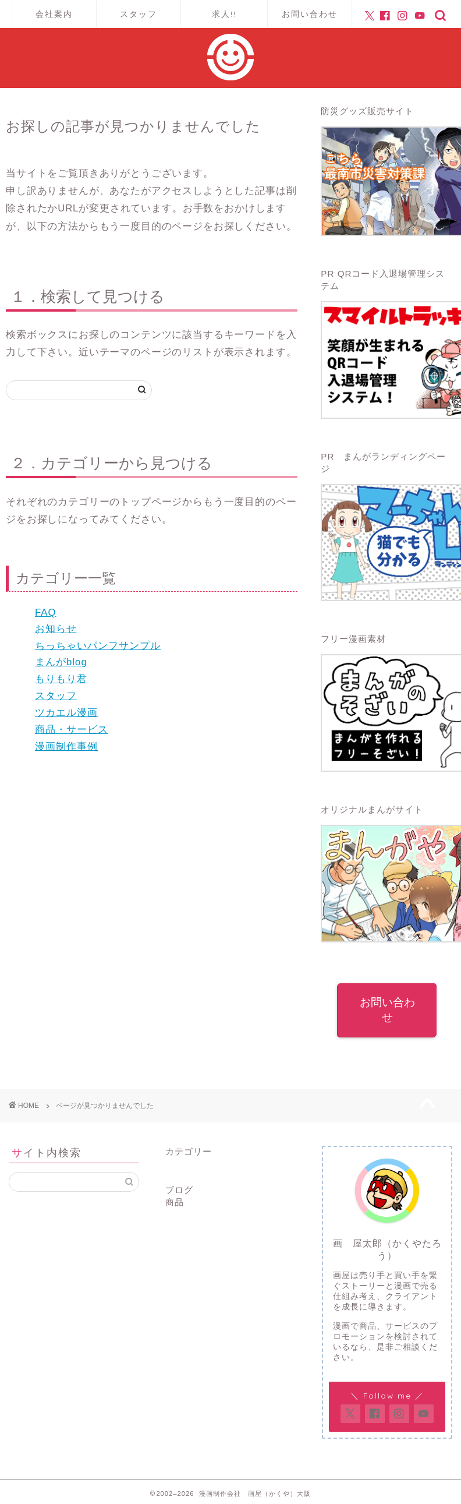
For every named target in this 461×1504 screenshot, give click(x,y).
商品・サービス (71, 729)
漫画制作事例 (66, 746)
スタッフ (138, 14)
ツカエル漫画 (66, 712)
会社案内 (54, 14)
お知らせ (56, 628)
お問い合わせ (310, 14)
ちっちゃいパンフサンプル (98, 645)
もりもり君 (61, 678)
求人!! (224, 14)
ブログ (179, 1187)
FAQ (45, 612)
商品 (174, 1199)
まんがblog (61, 662)
